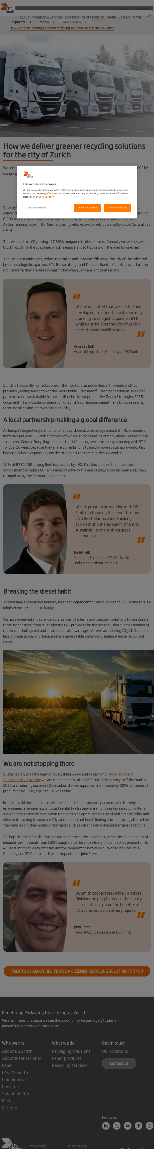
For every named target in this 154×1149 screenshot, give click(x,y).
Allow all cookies (117, 207)
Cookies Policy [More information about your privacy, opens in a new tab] (46, 196)
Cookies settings (36, 207)
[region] (77, 192)
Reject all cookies (87, 207)
